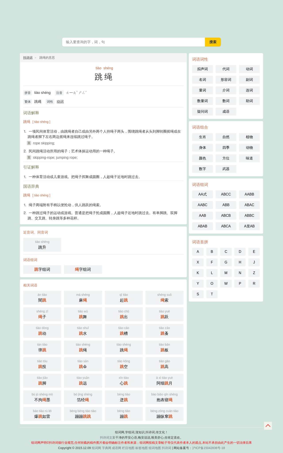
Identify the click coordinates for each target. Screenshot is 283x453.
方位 (225, 158)
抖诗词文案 (107, 437)
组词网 (96, 448)
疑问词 (202, 111)
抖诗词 (28, 57)
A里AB (249, 226)
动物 (249, 147)
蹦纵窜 (164, 413)
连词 (249, 90)
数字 (202, 169)
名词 (202, 79)
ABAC (249, 205)
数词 (225, 101)
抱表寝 (164, 397)
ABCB (226, 215)
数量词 (202, 101)
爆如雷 (42, 413)
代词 (225, 69)
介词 (225, 90)
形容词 (226, 79)
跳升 (42, 244)
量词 (202, 90)
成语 (225, 111)
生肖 (202, 137)
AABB (249, 194)
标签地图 (141, 448)
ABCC (226, 194)
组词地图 (155, 448)
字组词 (42, 269)
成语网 (116, 448)
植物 (249, 137)
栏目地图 (128, 448)
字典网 (106, 448)
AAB (202, 215)
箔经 (83, 397)
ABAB (202, 226)
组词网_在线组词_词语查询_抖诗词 (141, 17)
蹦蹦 (83, 413)
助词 (249, 101)
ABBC (249, 215)
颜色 (202, 158)
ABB (225, 205)
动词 (60, 101)
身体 (202, 147)
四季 (225, 147)
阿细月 (164, 380)
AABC (202, 205)
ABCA (226, 226)
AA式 (202, 194)
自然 (225, 137)
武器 (225, 169)
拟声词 (202, 69)
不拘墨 (42, 397)
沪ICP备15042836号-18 (208, 448)
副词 (249, 79)
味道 (249, 158)
